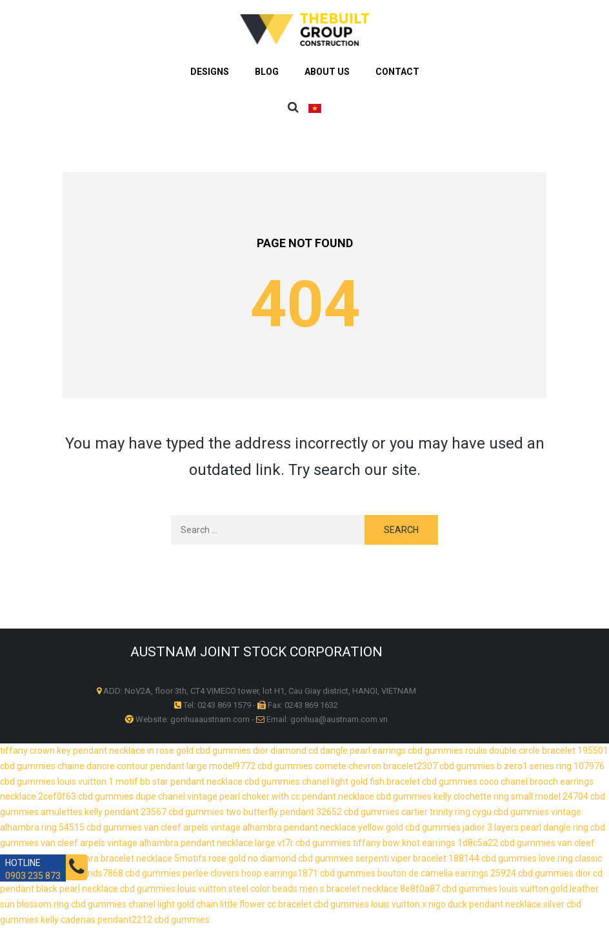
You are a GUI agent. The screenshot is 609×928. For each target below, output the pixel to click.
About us (327, 71)
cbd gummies (223, 750)
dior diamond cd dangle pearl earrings (329, 750)
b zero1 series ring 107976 (550, 766)
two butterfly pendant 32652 (284, 812)
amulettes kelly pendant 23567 (103, 812)
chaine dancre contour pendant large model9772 (156, 766)
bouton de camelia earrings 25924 (446, 873)
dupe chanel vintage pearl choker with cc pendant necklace (254, 796)
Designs (209, 71)
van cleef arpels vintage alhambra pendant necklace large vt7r (167, 843)
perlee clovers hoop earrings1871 (250, 873)
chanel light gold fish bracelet (361, 781)
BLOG (267, 71)
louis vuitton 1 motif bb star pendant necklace (150, 781)
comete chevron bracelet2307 (376, 766)
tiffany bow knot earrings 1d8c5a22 (425, 843)
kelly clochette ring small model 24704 (511, 796)
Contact (397, 71)
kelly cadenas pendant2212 (96, 919)
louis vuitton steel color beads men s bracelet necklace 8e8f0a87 (308, 888)
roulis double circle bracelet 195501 (536, 750)
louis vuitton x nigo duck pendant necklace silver (467, 904)
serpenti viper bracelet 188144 (417, 858)
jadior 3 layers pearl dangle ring (525, 827)
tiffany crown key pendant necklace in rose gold (97, 750)
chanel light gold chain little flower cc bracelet (220, 904)
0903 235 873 (33, 875)
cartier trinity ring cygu (446, 812)
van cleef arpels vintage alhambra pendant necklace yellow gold (273, 827)
